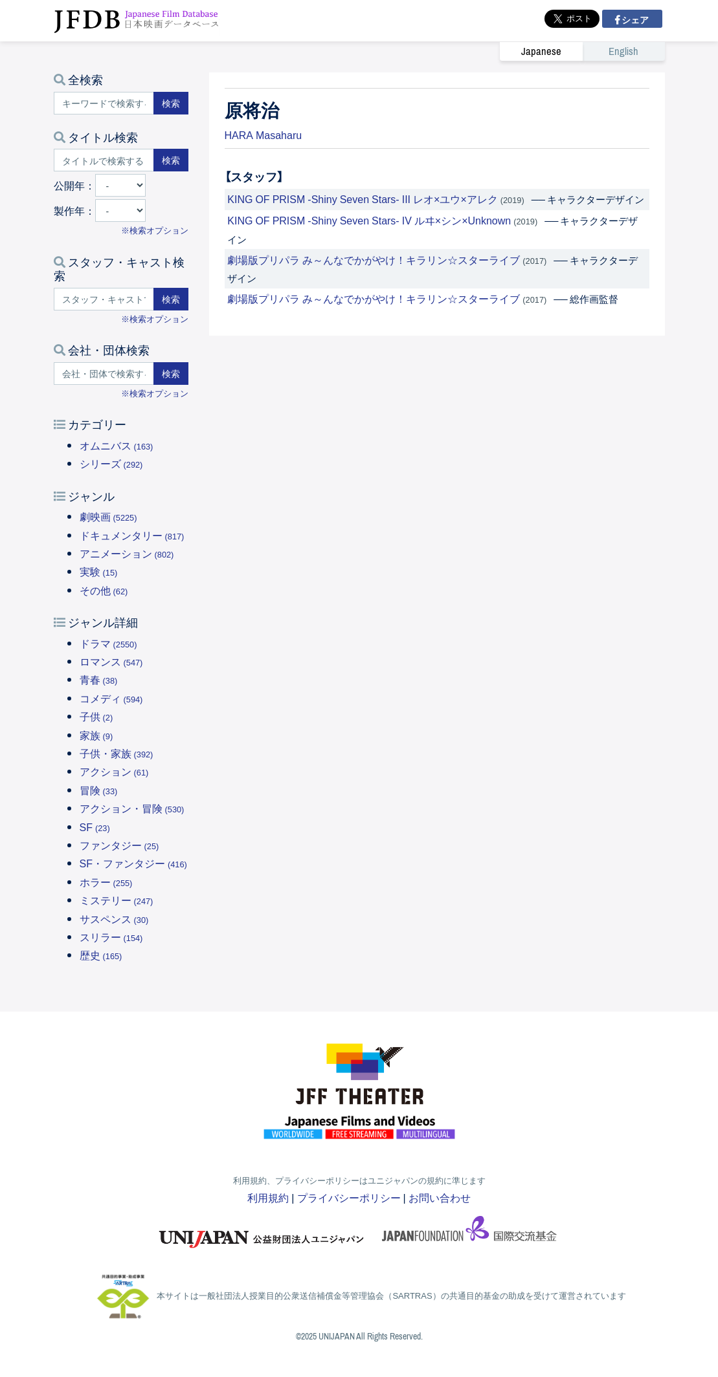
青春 (99, 679)
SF (95, 826)
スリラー (111, 936)
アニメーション (127, 553)
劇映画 (108, 516)
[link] (582, 51)
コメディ (111, 698)
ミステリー (116, 899)
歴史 (101, 954)
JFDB (136, 20)
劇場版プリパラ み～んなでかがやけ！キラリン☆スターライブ (373, 259)
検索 (171, 102)
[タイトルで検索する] (104, 160)
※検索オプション (154, 230)
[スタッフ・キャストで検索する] (104, 299)
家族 (96, 735)
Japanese (541, 51)
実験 (99, 571)
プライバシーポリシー (349, 1197)
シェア (634, 19)
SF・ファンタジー (133, 863)
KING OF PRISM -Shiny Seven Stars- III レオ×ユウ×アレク (362, 198)
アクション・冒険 (132, 808)
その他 (104, 590)
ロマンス (111, 661)
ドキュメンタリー (132, 535)
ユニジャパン (262, 1233)
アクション (114, 771)
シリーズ (111, 463)
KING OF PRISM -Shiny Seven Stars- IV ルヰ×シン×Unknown (369, 220)
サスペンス (114, 918)
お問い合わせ (440, 1197)
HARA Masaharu (263, 134)
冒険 (99, 789)
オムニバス (116, 445)
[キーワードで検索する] (104, 103)
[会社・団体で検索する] (104, 373)
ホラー (106, 881)
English (623, 51)
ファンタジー (119, 844)
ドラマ (108, 643)
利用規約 (268, 1197)
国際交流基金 (469, 1233)
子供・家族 (116, 753)
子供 (96, 716)
